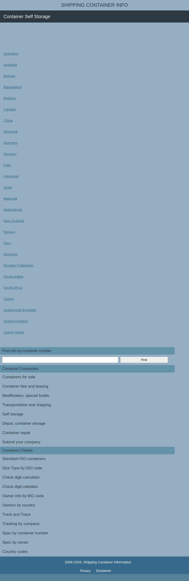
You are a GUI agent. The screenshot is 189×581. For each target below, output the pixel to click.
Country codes (15, 551)
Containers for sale (18, 377)
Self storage (12, 414)
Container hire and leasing (25, 386)
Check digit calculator (21, 477)
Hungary (10, 154)
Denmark (10, 132)
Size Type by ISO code (22, 468)
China (8, 120)
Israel (7, 187)
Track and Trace (16, 514)
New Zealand (13, 221)
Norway (9, 232)
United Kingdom (15, 321)
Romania (10, 254)
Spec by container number (25, 533)
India (7, 165)
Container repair (16, 433)
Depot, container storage (23, 423)
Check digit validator (20, 486)
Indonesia (11, 176)
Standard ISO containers (23, 459)
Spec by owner (15, 542)
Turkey (8, 299)
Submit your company (21, 442)
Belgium (9, 98)
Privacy (85, 571)
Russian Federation (18, 265)
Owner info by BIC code (23, 496)
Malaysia (10, 198)
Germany (10, 143)
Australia (10, 65)
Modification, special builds (25, 395)
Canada (9, 109)
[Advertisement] (84, 35)
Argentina (10, 53)
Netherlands (12, 210)
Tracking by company (21, 524)
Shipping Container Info (94, 5)
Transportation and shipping (26, 405)
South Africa (12, 288)
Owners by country (18, 505)
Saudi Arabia (13, 276)
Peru (7, 243)
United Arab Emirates (19, 310)
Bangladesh (12, 87)
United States (13, 332)
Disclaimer (103, 571)
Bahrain (9, 76)
